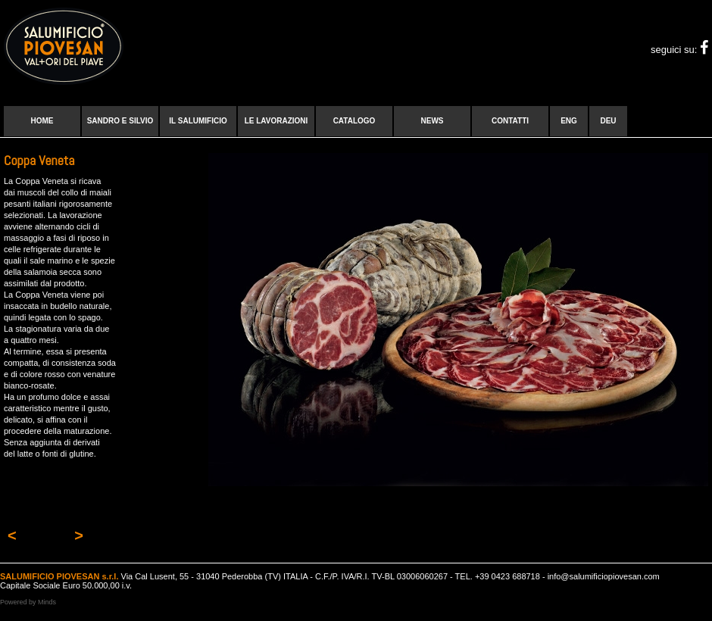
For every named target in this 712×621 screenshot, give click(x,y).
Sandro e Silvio (120, 121)
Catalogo (354, 121)
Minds (47, 602)
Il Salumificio (197, 121)
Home (42, 121)
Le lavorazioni (276, 121)
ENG (569, 121)
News (432, 121)
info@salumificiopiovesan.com (604, 576)
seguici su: (679, 49)
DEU (608, 121)
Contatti (510, 121)
